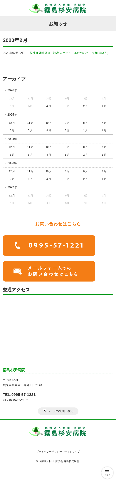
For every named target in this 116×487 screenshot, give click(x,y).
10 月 (49, 122)
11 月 (30, 122)
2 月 (85, 106)
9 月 (67, 122)
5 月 (30, 130)
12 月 (12, 122)
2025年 (12, 114)
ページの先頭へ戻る (60, 411)
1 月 (104, 106)
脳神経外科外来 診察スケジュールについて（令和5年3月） (70, 52)
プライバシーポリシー (49, 451)
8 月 (85, 122)
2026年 (12, 90)
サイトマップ (72, 451)
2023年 (12, 163)
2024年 (12, 138)
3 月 (67, 106)
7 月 (104, 122)
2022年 (12, 187)
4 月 (48, 106)
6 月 (12, 130)
